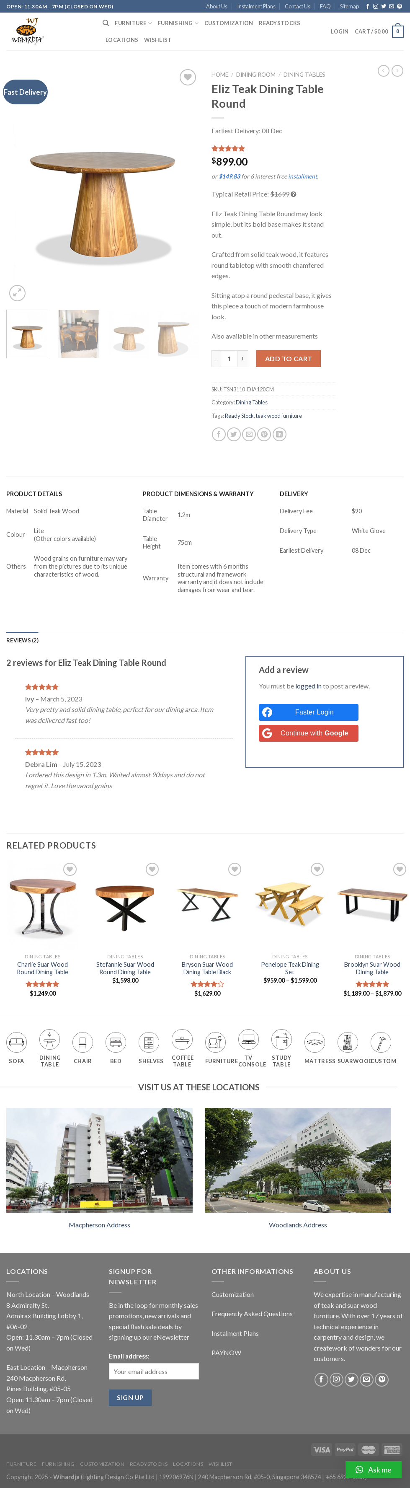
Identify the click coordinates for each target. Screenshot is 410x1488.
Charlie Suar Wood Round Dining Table (42, 968)
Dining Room (256, 74)
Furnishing (178, 23)
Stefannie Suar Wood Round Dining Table (125, 968)
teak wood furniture (279, 415)
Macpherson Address (99, 1225)
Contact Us (297, 6)
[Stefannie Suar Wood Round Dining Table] (125, 905)
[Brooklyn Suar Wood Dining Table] (372, 905)
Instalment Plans (256, 6)
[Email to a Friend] (249, 434)
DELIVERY (294, 493)
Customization (228, 23)
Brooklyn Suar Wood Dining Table (372, 968)
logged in (308, 686)
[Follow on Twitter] (383, 7)
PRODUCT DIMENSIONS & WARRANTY (198, 493)
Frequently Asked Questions (252, 1313)
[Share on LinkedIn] (279, 434)
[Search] (106, 23)
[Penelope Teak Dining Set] (289, 905)
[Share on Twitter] (234, 434)
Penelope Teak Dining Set (290, 968)
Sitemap (349, 6)
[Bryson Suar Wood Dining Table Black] (207, 905)
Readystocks (279, 23)
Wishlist (157, 39)
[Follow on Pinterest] (399, 7)
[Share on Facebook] (219, 434)
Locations (122, 39)
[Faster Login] (308, 712)
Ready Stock (239, 415)
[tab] (22, 640)
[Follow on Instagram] (375, 7)
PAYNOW (226, 1352)
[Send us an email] (391, 7)
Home (219, 74)
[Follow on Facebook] (367, 7)
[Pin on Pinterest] (264, 434)
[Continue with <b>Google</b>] (308, 733)
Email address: (129, 1356)
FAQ (325, 6)
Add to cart (288, 358)
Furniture (133, 23)
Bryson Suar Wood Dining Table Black (207, 968)
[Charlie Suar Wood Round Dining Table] (42, 905)
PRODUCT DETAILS (34, 493)
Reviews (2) (22, 640)
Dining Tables (304, 74)
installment (302, 176)
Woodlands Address (298, 1225)
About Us (216, 6)
